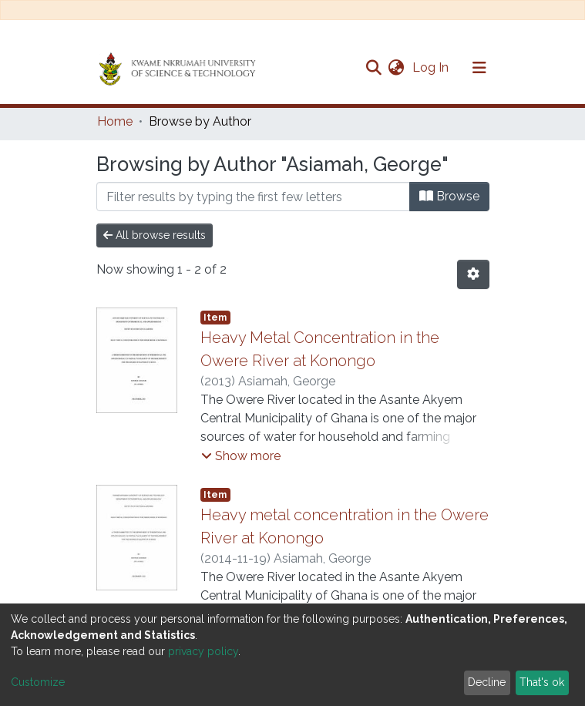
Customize (38, 682)
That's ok (541, 682)
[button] (396, 68)
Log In (432, 67)
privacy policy (203, 651)
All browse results (154, 235)
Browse (449, 196)
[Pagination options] (473, 274)
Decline (487, 682)
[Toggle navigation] (479, 67)
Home (115, 121)
